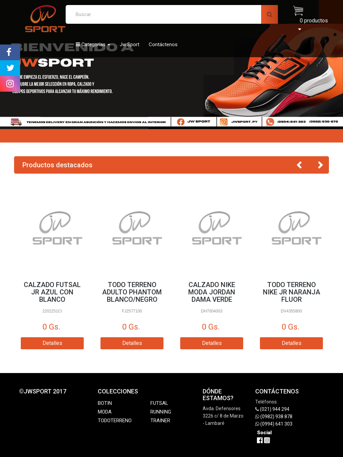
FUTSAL (159, 403)
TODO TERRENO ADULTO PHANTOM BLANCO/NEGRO (132, 292)
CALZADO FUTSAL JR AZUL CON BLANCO (52, 292)
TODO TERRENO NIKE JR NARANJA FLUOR (291, 292)
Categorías (93, 44)
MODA (105, 412)
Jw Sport (129, 44)
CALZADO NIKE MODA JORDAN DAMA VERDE (211, 292)
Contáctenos (163, 44)
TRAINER (160, 421)
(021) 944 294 (274, 409)
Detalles (52, 343)
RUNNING (160, 412)
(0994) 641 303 (276, 424)
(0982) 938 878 (276, 416)
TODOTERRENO (115, 421)
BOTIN (105, 403)
